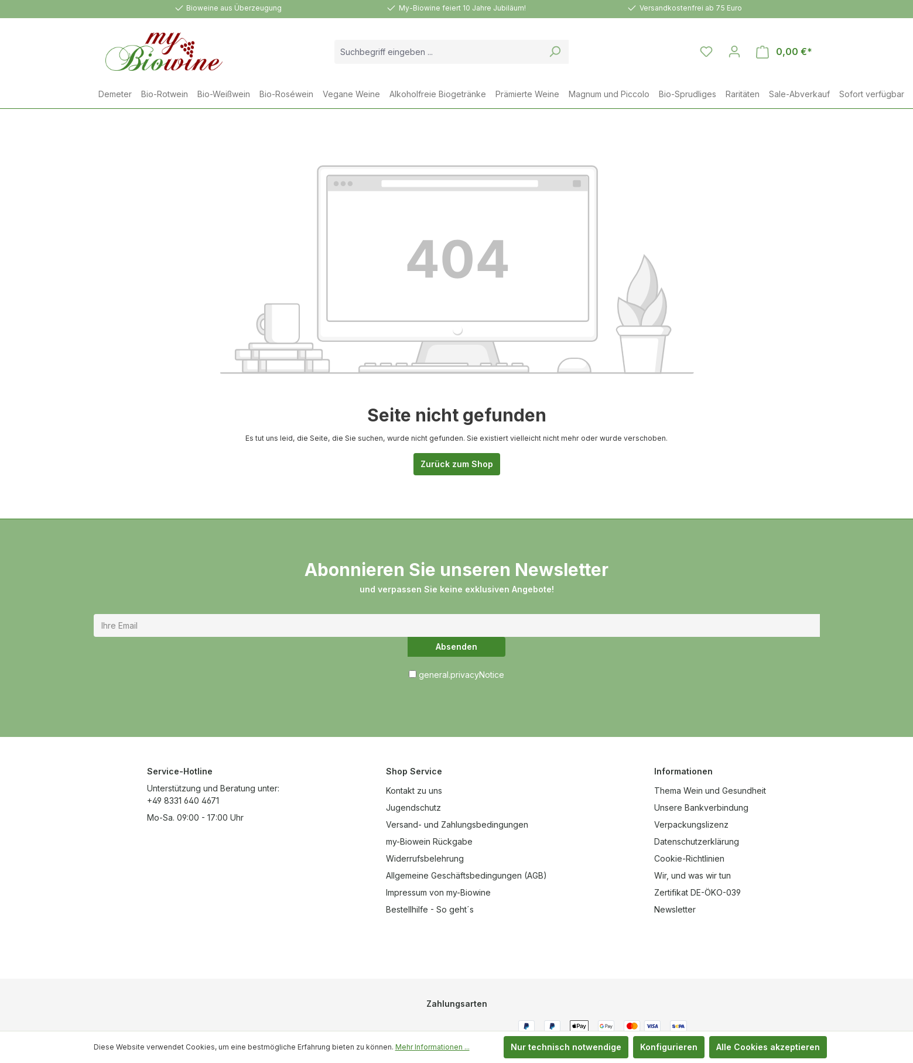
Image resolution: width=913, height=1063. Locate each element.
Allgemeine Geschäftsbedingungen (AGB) (466, 875)
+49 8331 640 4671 (183, 800)
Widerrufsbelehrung (425, 858)
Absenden (456, 646)
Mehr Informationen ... (432, 1047)
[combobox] (438, 52)
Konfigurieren (668, 1047)
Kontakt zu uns (414, 790)
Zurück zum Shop (456, 464)
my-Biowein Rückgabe (429, 841)
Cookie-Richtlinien (689, 858)
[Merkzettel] (706, 51)
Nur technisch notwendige (566, 1047)
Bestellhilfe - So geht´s (430, 909)
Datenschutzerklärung (696, 841)
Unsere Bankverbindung (701, 807)
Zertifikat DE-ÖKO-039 (697, 892)
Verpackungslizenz (691, 824)
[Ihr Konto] (734, 51)
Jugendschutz (413, 807)
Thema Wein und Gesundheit (710, 790)
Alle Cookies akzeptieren (768, 1047)
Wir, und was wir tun (692, 875)
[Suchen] (555, 52)
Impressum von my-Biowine (438, 892)
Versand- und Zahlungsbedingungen (457, 824)
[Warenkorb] (784, 52)
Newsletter (675, 909)
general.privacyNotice (461, 675)
